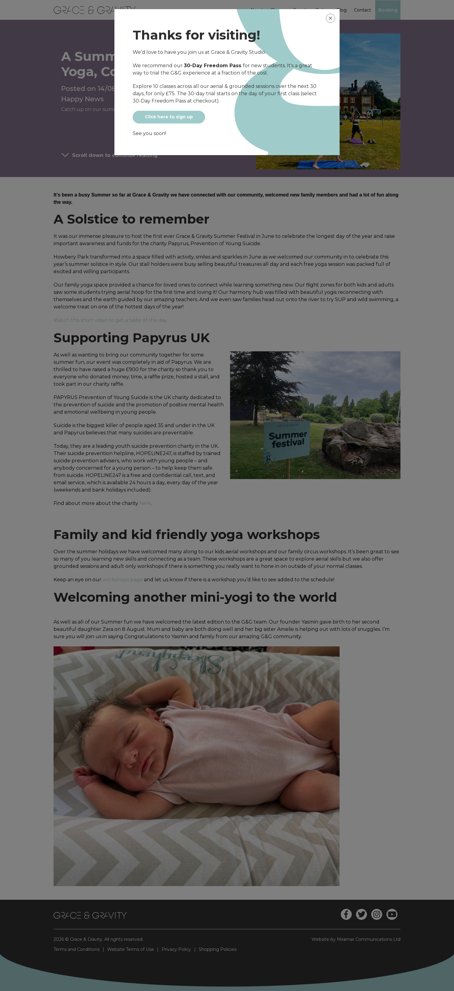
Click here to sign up (169, 117)
